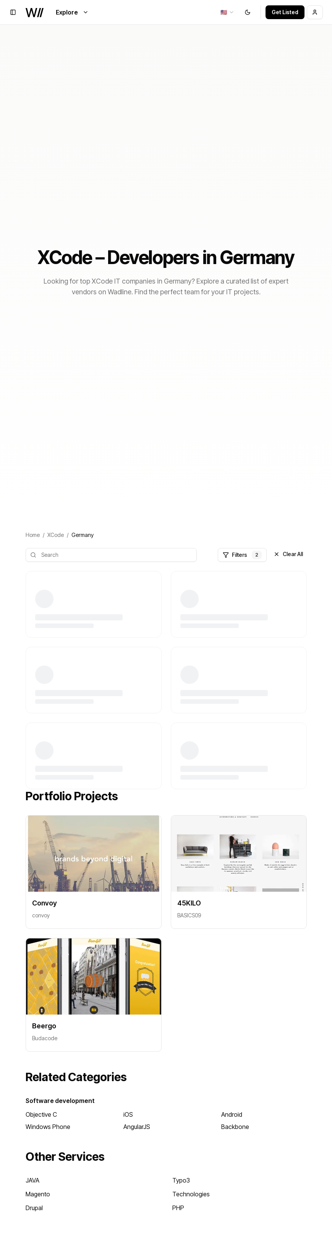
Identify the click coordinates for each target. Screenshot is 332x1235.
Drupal (34, 1208)
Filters (242, 555)
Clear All (288, 554)
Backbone (235, 1127)
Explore (72, 12)
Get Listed (285, 12)
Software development (60, 1100)
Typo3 (181, 1180)
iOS (128, 1114)
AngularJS (136, 1127)
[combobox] (227, 12)
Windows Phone (48, 1127)
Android (231, 1114)
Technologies (191, 1194)
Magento (38, 1194)
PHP (178, 1208)
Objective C (41, 1114)
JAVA (32, 1180)
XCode (55, 535)
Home (33, 535)
